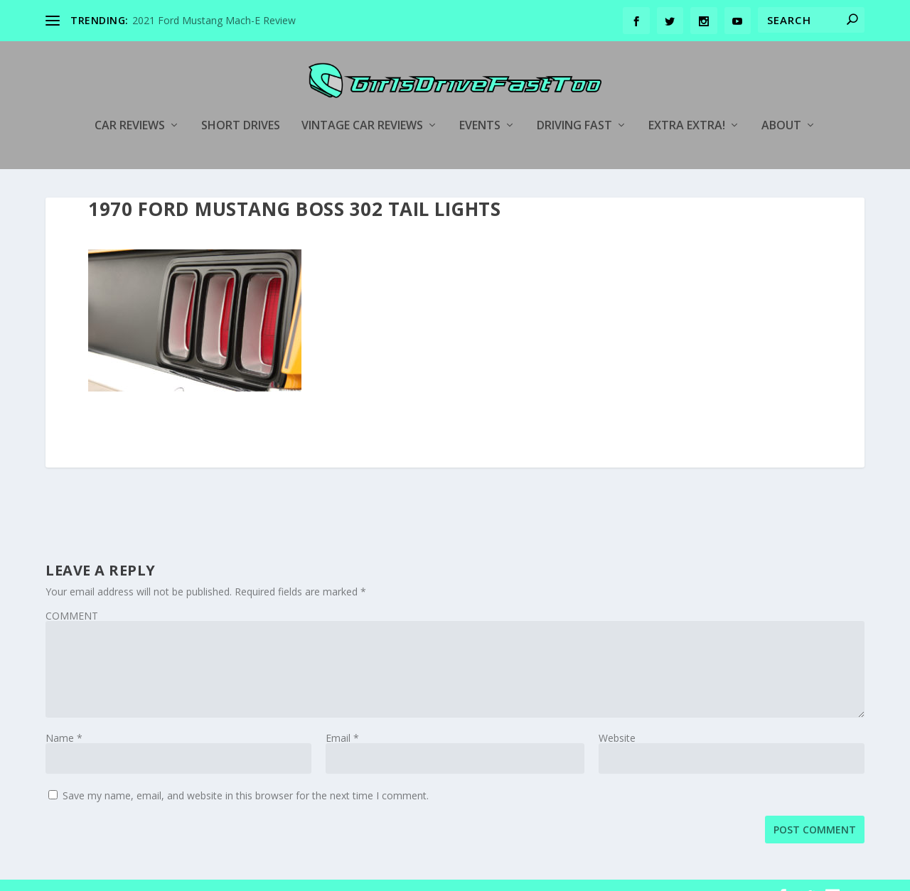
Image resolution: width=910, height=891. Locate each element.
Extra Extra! (686, 104)
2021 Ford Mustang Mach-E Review (214, 20)
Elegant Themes (143, 874)
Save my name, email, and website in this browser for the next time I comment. (246, 774)
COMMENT (72, 594)
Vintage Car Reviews (362, 104)
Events (479, 104)
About (781, 104)
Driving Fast (574, 104)
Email (342, 716)
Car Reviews (130, 104)
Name (64, 716)
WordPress (277, 874)
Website (617, 716)
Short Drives (240, 104)
